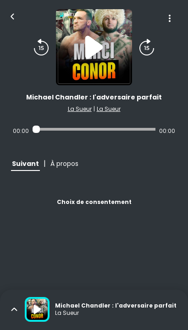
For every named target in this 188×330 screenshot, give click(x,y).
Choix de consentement (94, 202)
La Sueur (80, 109)
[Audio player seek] (94, 129)
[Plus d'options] (169, 18)
